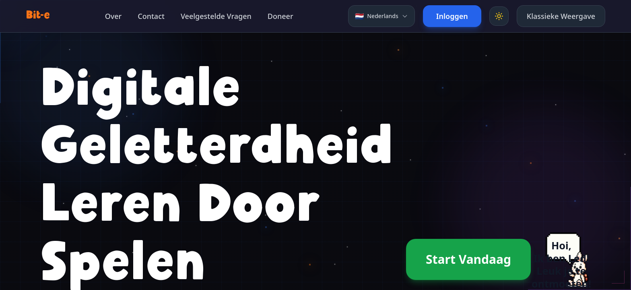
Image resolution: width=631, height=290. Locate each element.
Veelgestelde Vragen (216, 16)
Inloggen (452, 16)
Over (113, 16)
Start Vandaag (468, 259)
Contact (151, 16)
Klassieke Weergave (561, 16)
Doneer (280, 16)
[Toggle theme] (499, 16)
